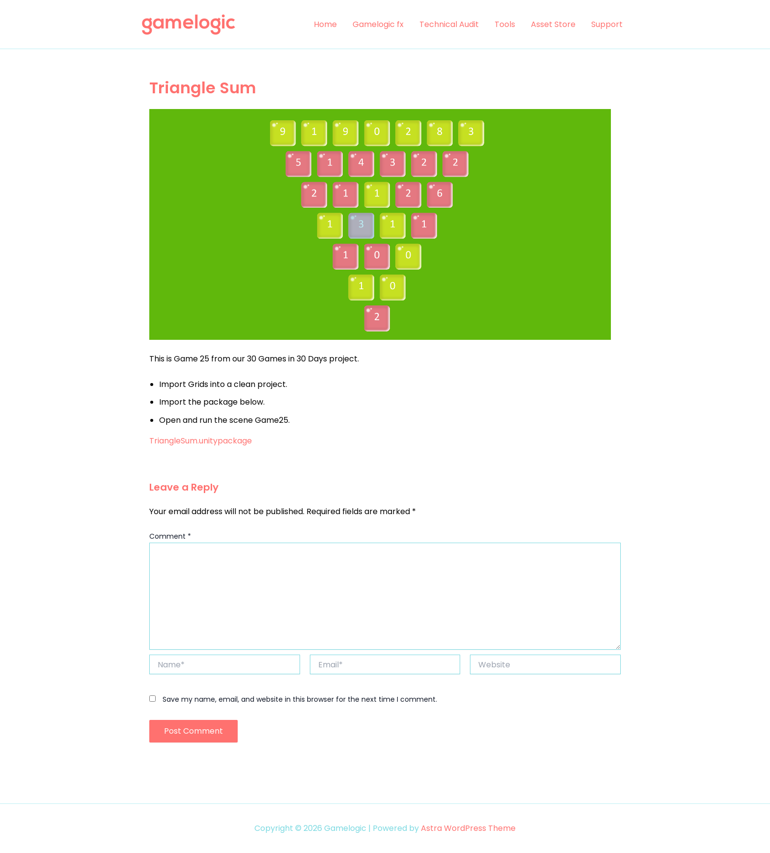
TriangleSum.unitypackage (200, 440)
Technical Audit (449, 24)
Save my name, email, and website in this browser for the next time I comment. (300, 699)
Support (607, 24)
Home (325, 24)
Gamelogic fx (378, 24)
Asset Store (553, 24)
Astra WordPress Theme (468, 828)
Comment (170, 536)
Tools (505, 24)
